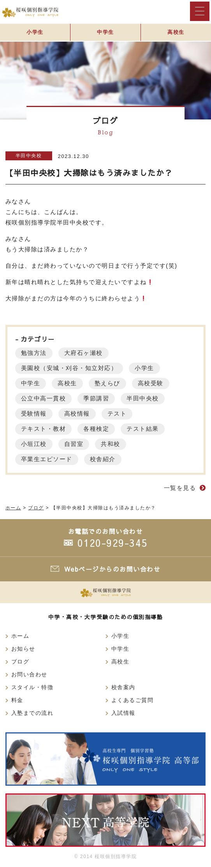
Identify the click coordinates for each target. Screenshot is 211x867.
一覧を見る (180, 487)
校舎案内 (123, 687)
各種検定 (96, 428)
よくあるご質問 (132, 700)
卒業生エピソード (46, 459)
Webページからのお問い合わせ (112, 569)
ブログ (20, 662)
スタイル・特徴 (32, 687)
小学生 (35, 32)
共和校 (110, 444)
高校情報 (77, 413)
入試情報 (123, 713)
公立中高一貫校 (43, 398)
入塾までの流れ (32, 713)
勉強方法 (34, 352)
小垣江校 (34, 444)
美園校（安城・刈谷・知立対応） (69, 368)
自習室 (74, 444)
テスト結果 (143, 428)
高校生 (176, 32)
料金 (17, 700)
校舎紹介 (103, 459)
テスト (117, 413)
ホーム (20, 636)
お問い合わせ (29, 674)
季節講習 (96, 398)
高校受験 (151, 383)
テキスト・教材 (43, 428)
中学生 (105, 32)
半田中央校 (29, 155)
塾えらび (107, 383)
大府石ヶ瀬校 (83, 352)
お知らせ (23, 649)
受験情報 (34, 413)
